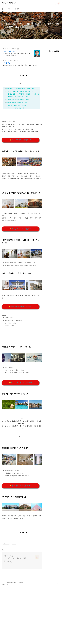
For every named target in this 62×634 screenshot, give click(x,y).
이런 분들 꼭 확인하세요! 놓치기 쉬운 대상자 (17, 99)
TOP (58, 606)
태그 (9, 9)
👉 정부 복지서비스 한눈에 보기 (21, 486)
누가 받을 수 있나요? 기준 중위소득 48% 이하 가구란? (20, 91)
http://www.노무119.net (9, 48)
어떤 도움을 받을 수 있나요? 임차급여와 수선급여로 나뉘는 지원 (22, 94)
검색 (55, 3)
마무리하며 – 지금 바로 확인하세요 (15, 108)
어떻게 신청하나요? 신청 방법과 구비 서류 (17, 97)
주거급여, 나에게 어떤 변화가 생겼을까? (16, 102)
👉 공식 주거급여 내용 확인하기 (21, 140)
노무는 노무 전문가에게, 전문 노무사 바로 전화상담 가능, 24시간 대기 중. (16, 54)
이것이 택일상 (9, 3)
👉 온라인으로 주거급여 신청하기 (20, 306)
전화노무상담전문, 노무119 (11, 51)
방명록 (17, 9)
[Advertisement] (22, 549)
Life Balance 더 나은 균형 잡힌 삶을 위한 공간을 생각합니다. (19, 65)
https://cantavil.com (9, 60)
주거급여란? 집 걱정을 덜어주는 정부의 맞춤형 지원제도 (20, 88)
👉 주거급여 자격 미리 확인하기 (21, 229)
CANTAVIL (6, 63)
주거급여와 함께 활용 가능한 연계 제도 (16, 105)
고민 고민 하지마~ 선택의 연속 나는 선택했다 (15, 580)
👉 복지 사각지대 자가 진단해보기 (20, 382)
